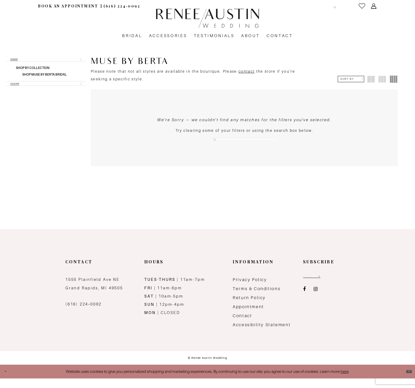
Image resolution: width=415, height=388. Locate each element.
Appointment (248, 316)
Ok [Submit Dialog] (406, 381)
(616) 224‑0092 (83, 314)
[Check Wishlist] (362, 6)
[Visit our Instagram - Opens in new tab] (316, 302)
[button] (45, 62)
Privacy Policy (250, 289)
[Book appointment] (68, 6)
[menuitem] (68, 6)
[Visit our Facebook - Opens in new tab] (304, 302)
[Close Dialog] (8, 381)
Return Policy (249, 307)
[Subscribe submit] (341, 288)
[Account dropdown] (374, 6)
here (345, 381)
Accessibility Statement (262, 334)
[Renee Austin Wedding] (207, 18)
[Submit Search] (331, 6)
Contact (242, 325)
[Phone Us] (122, 6)
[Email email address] (323, 288)
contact (246, 71)
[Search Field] (311, 6)
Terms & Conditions (256, 298)
